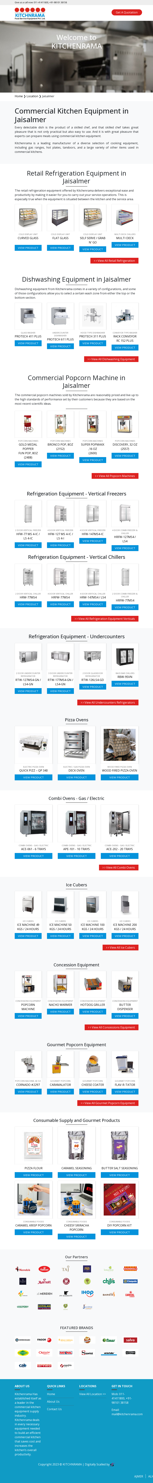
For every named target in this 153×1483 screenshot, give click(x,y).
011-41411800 (41, 2)
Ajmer (143, 1476)
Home (19, 96)
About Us (53, 1402)
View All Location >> (92, 1394)
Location (32, 96)
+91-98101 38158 (58, 2)
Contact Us (54, 1409)
